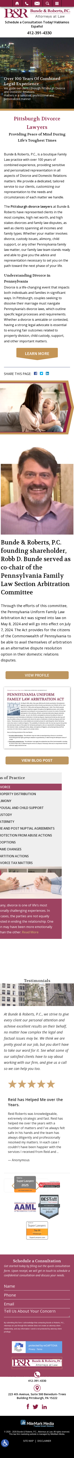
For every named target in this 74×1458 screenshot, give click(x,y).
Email (37, 3)
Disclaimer (44, 1441)
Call (26, 3)
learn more (37, 353)
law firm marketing (21, 1434)
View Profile (37, 675)
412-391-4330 (39, 32)
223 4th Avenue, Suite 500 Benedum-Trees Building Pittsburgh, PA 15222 (37, 1396)
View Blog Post (37, 760)
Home (17, 3)
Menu (56, 3)
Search (47, 3)
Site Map (28, 1441)
